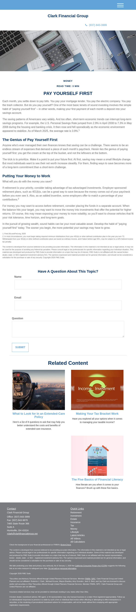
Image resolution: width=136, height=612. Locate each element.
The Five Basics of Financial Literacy (97, 479)
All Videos (75, 538)
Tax (72, 525)
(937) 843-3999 (96, 25)
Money (73, 528)
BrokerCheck (66, 545)
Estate (73, 519)
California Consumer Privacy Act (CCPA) (91, 566)
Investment (76, 515)
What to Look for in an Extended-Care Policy (39, 415)
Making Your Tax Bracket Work (97, 413)
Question (17, 318)
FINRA (87, 579)
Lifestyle (74, 532)
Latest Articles (77, 535)
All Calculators (77, 541)
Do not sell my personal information (62, 568)
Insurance (75, 522)
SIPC (93, 579)
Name (17, 276)
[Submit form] (20, 347)
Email (17, 297)
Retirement (76, 512)
